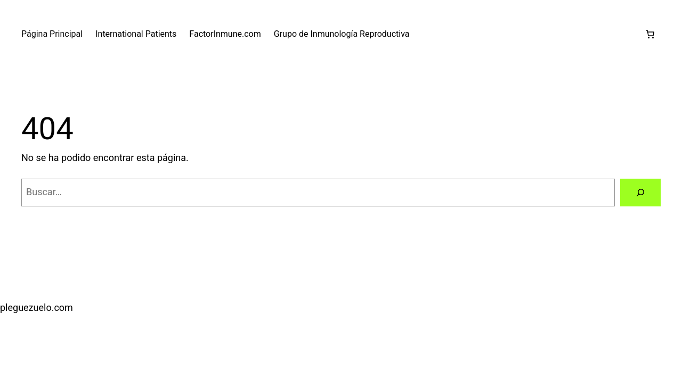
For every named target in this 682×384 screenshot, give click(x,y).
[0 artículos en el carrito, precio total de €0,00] (650, 34)
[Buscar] (640, 192)
